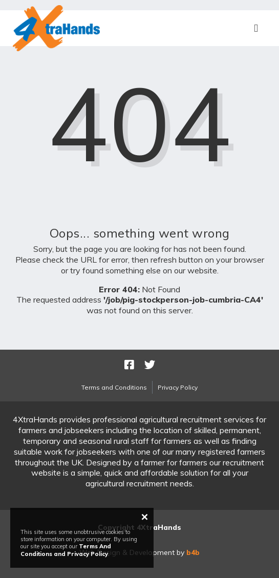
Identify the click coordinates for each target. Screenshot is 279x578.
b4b (193, 552)
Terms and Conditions (114, 387)
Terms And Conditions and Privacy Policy (65, 550)
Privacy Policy (178, 387)
